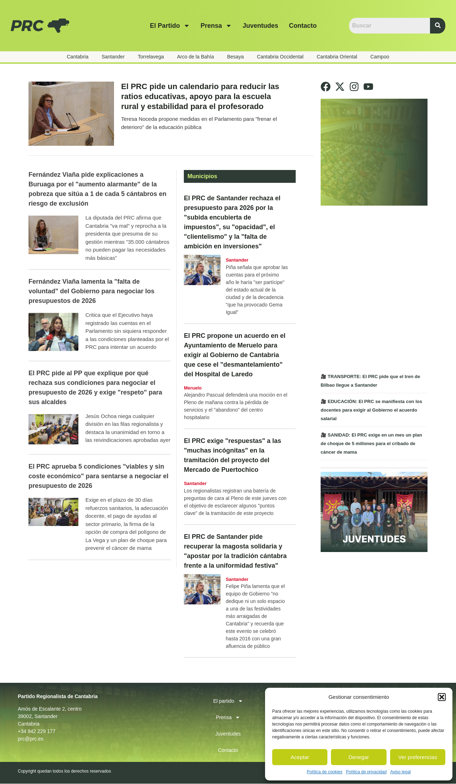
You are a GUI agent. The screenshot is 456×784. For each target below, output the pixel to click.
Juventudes (260, 25)
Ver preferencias (417, 757)
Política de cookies (324, 771)
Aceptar (300, 757)
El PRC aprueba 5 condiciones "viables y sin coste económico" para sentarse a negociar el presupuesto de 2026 (98, 476)
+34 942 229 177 (37, 731)
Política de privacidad (366, 771)
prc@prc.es (30, 739)
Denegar (358, 757)
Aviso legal (400, 771)
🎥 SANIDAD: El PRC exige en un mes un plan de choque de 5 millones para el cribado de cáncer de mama (371, 443)
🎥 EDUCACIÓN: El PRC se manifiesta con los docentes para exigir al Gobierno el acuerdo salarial (371, 410)
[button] (441, 697)
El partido (170, 26)
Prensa (216, 26)
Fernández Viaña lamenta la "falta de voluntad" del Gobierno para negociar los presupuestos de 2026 (91, 291)
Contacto (303, 25)
